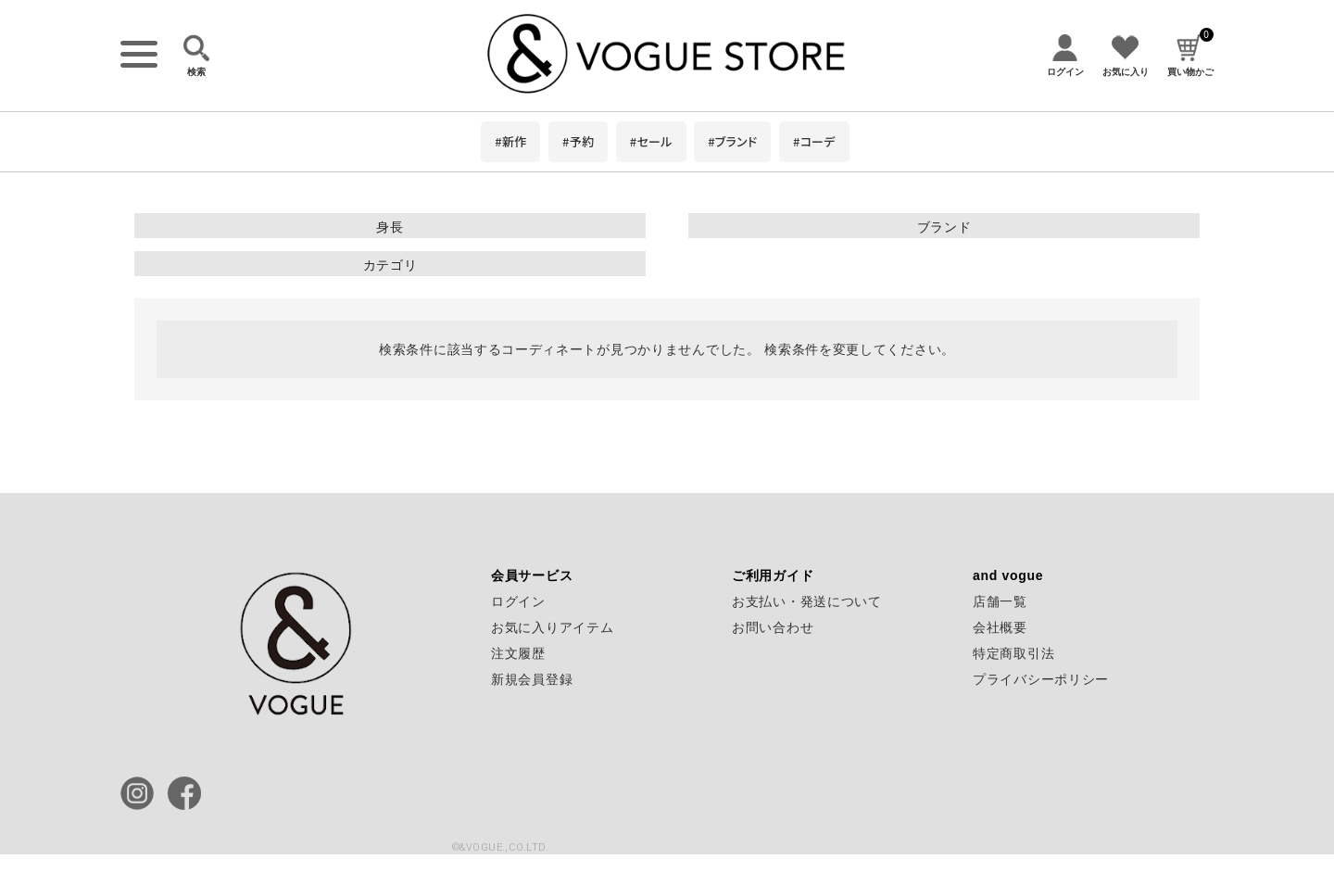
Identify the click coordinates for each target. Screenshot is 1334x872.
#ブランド (732, 141)
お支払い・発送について (807, 601)
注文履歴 (518, 653)
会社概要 (1000, 627)
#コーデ (814, 141)
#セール (651, 141)
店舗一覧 (1000, 601)
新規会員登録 (532, 679)
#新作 (510, 141)
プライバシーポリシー (1041, 679)
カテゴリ (390, 265)
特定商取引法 (1013, 653)
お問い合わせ (772, 627)
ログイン (518, 601)
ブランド (944, 227)
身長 (389, 227)
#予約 (578, 141)
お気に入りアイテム (552, 627)
